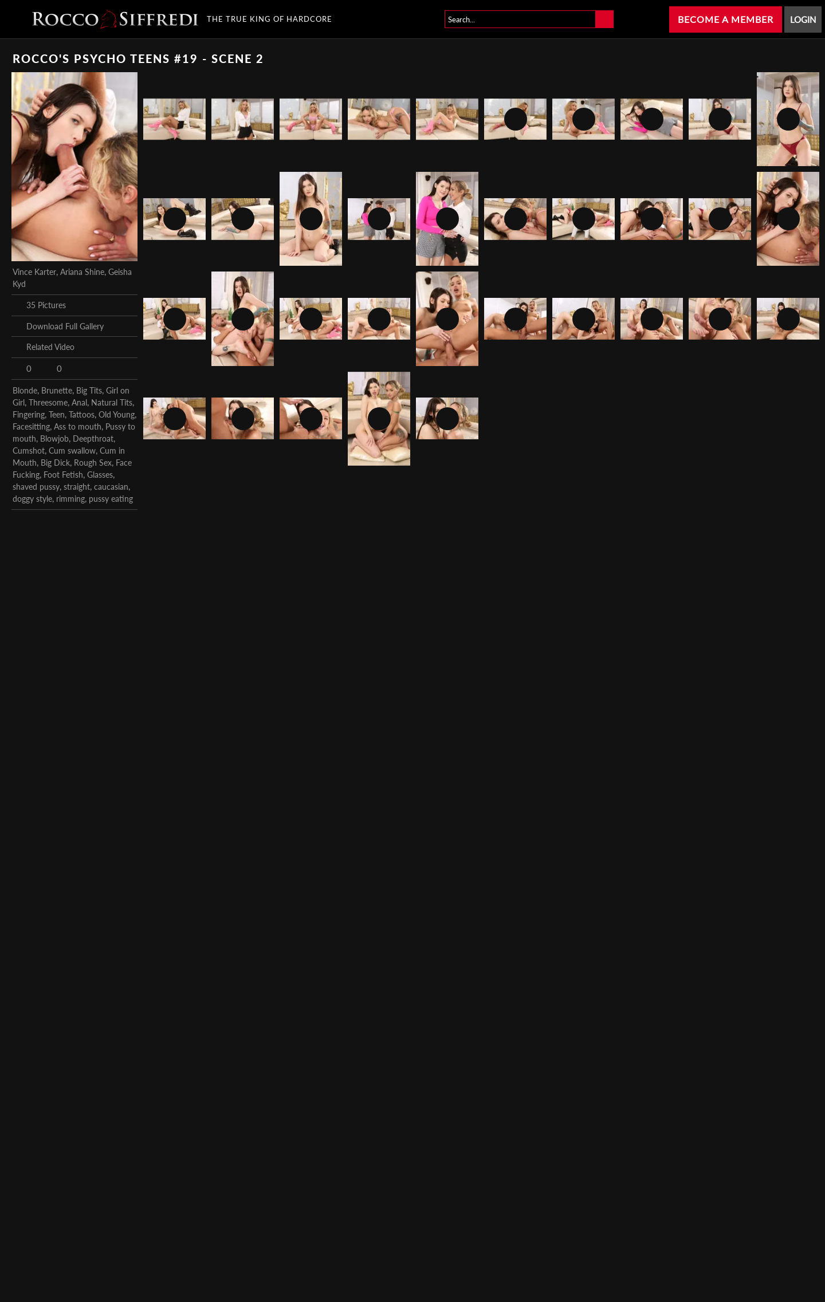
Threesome (48, 402)
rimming (70, 499)
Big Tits (89, 390)
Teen (57, 414)
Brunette (56, 390)
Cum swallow (72, 450)
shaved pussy (36, 486)
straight (77, 486)
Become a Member (725, 19)
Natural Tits (111, 402)
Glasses (100, 474)
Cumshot (29, 450)
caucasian (111, 486)
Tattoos (82, 414)
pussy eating (111, 499)
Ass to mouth (77, 426)
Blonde (25, 390)
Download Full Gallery (58, 326)
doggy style (32, 499)
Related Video (43, 347)
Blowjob (54, 438)
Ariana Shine (82, 272)
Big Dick (55, 462)
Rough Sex (93, 462)
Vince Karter (34, 272)
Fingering (29, 414)
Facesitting (31, 426)
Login (803, 19)
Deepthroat (93, 438)
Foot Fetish (63, 474)
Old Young (117, 414)
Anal (79, 402)
